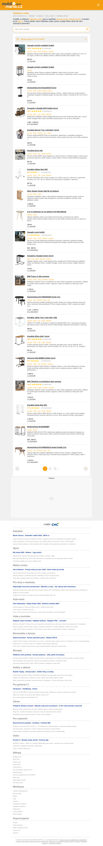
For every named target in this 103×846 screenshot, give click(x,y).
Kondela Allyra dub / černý (38, 336)
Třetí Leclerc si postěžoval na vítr (23, 609)
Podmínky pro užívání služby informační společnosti (32, 841)
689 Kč (20, 21)
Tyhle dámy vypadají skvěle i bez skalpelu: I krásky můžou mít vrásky (34, 578)
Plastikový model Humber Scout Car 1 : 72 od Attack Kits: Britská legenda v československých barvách (44, 726)
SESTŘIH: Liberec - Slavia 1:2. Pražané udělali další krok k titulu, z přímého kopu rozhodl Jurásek (43, 743)
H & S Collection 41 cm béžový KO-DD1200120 (46, 212)
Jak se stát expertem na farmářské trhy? (25, 697)
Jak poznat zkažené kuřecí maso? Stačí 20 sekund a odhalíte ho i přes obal (36, 663)
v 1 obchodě (31, 61)
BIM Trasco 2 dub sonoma (38, 276)
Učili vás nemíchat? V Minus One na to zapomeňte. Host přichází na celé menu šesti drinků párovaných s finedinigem (49, 624)
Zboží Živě (16, 759)
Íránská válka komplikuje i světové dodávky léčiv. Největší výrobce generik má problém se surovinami (44, 544)
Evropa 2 (16, 833)
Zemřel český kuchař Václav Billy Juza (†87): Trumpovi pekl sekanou (34, 573)
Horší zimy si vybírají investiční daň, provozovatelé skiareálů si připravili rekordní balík (39, 646)
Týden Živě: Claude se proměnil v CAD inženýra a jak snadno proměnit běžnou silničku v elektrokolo (44, 629)
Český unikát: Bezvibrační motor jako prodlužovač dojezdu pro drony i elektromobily (39, 731)
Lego (14, 798)
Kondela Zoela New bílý (37, 405)
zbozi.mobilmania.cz (20, 16)
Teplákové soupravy (19, 806)
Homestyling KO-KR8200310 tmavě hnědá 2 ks (46, 447)
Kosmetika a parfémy (19, 804)
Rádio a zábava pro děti (20, 827)
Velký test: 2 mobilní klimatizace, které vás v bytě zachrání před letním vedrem (37, 712)
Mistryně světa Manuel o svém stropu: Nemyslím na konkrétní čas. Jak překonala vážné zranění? (43, 558)
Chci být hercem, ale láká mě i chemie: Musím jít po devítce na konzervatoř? (36, 729)
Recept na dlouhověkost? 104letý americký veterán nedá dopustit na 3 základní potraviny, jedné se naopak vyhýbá (48, 658)
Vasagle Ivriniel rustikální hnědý (68, 19)
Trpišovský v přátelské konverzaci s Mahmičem (27, 746)
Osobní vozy (17, 762)
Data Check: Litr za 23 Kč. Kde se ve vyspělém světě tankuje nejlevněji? (35, 643)
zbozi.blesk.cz (17, 767)
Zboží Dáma (17, 764)
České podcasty (18, 825)
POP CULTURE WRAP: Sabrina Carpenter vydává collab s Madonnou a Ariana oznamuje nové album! (44, 692)
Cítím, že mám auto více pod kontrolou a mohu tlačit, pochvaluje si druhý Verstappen (39, 612)
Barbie (15, 796)
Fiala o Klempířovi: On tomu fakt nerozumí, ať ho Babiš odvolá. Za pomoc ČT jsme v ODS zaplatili (43, 541)
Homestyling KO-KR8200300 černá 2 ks (43, 297)
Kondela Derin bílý (35, 151)
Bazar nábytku (17, 814)
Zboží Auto (16, 777)
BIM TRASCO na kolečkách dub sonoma (44, 382)
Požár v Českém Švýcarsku (21, 748)
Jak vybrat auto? (18, 782)
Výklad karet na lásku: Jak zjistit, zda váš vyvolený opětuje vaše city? (34, 595)
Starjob (15, 822)
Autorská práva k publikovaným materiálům (73, 840)
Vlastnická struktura (55, 843)
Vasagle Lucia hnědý (36, 232)
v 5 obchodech (32, 441)
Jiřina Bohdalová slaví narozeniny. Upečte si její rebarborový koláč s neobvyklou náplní (40, 661)
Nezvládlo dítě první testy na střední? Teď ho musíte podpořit (32, 714)
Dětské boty (16, 809)
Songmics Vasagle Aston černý (40, 256)
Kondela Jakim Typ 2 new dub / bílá (42, 318)
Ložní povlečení (18, 811)
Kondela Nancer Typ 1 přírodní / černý (43, 130)
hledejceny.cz (17, 757)
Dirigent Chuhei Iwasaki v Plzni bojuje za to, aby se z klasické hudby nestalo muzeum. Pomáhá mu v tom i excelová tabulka (51, 641)
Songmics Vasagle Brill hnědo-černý (42, 108)
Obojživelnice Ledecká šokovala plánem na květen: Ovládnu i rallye (34, 556)
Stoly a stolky (49, 16)
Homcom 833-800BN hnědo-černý (41, 358)
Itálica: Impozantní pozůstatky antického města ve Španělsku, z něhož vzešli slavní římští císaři (42, 680)
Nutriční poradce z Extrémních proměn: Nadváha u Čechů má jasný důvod (36, 575)
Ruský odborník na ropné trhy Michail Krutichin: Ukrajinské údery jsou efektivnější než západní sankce (44, 539)
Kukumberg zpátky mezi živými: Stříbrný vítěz (27, 561)
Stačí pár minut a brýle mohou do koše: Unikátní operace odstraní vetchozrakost (38, 709)
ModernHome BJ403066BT (38, 427)
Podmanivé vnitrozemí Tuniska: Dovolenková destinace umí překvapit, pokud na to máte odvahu (42, 675)
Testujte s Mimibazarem (20, 791)
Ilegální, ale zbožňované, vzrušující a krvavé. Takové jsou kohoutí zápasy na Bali (38, 677)
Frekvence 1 (17, 830)
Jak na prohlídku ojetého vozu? (22, 770)
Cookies (77, 841)
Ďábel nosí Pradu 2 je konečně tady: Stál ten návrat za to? (31, 695)
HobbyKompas (17, 772)
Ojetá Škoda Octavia (19, 780)
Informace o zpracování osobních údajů (61, 841)
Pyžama (15, 801)
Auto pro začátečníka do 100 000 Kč (24, 775)
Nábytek (32, 16)
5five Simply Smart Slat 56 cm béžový (43, 191)
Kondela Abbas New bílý (37, 169)
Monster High (17, 793)
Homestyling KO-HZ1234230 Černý (41, 88)
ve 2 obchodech (32, 124)
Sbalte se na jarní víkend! (21, 592)
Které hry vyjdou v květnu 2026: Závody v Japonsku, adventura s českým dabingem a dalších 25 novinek (45, 626)
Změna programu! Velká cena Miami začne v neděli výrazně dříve (33, 607)
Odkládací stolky (35, 19)
